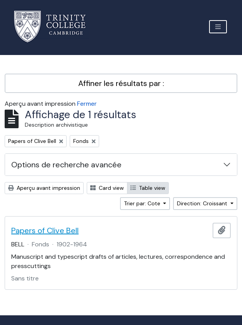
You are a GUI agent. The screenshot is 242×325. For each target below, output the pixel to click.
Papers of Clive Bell (45, 230)
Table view (147, 187)
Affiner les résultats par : (121, 83)
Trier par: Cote (143, 203)
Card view (107, 187)
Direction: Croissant (203, 203)
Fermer (87, 104)
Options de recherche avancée (66, 165)
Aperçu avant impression (44, 187)
